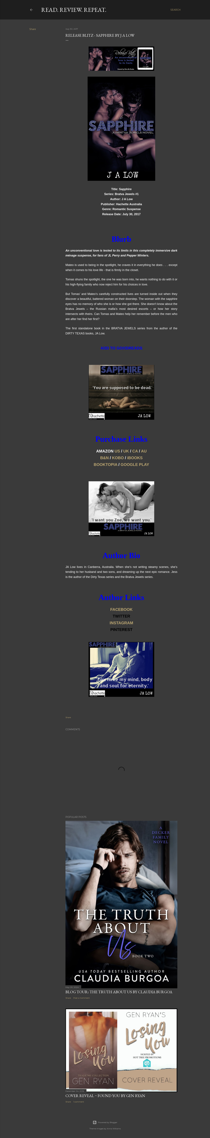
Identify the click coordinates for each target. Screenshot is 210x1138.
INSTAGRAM (121, 623)
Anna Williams (114, 1128)
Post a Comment (81, 998)
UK (126, 451)
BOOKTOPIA (105, 464)
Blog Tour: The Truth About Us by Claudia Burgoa (118, 991)
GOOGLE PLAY (135, 464)
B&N (104, 458)
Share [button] (32, 29)
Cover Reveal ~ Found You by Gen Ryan (105, 1095)
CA (135, 451)
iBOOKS (135, 458)
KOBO (118, 458)
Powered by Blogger (105, 1122)
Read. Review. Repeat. (73, 10)
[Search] (175, 10)
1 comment (78, 1101)
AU (144, 451)
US (117, 451)
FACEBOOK (121, 609)
